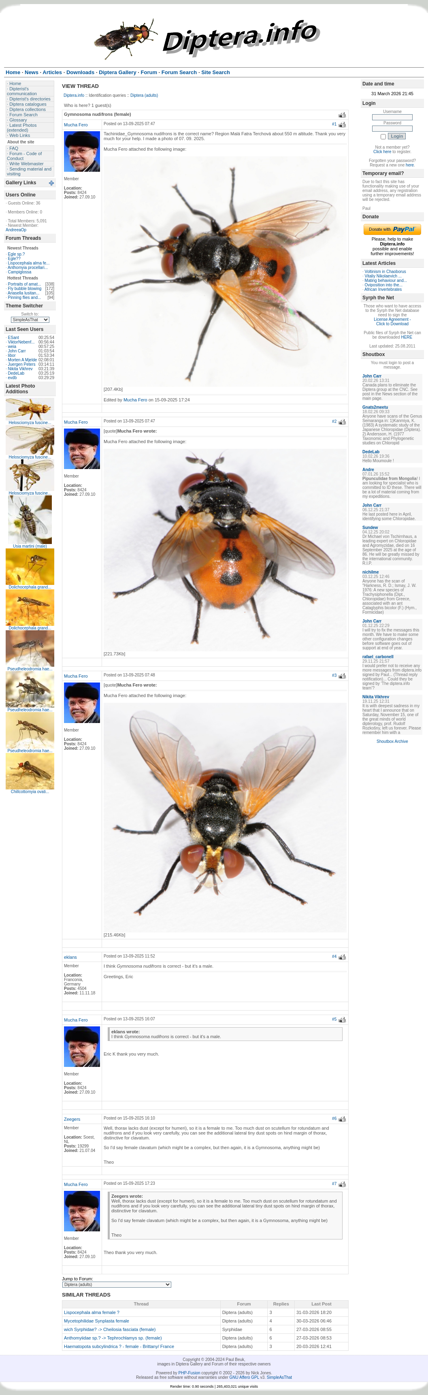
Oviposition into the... (383, 285)
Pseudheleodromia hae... (29, 669)
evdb (12, 377)
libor (12, 355)
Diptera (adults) (144, 95)
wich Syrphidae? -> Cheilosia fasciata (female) (110, 1329)
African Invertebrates (383, 289)
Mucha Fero (76, 124)
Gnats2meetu (375, 407)
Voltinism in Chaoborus (385, 271)
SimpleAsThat (279, 1377)
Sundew (370, 527)
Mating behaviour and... (386, 280)
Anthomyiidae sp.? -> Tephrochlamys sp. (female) (113, 1337)
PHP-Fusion (189, 1373)
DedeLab (16, 373)
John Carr (17, 351)
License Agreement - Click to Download (392, 321)
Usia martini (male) (30, 546)
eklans (70, 957)
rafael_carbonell (378, 657)
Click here (382, 151)
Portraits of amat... (24, 284)
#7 (334, 1184)
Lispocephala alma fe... (29, 263)
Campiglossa (20, 272)
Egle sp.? (16, 254)
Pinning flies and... (24, 297)
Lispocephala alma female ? (91, 1312)
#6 (334, 1118)
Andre (368, 469)
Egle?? (14, 258)
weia (12, 346)
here (410, 165)
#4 (334, 956)
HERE (406, 337)
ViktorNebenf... (21, 342)
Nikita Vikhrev (20, 369)
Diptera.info (74, 95)
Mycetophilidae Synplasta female (96, 1320)
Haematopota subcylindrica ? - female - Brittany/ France (119, 1346)
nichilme (370, 572)
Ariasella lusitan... (23, 293)
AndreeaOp (16, 230)
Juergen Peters (22, 364)
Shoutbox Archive (392, 741)
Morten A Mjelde (22, 360)
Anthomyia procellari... (28, 267)
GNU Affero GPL (244, 1377)
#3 (334, 675)
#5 (334, 1019)
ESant (13, 337)
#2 (334, 421)
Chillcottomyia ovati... (30, 791)
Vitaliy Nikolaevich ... (383, 276)
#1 (334, 124)
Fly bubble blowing (25, 288)
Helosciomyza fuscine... (30, 422)
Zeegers (72, 1119)
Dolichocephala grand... (30, 587)
